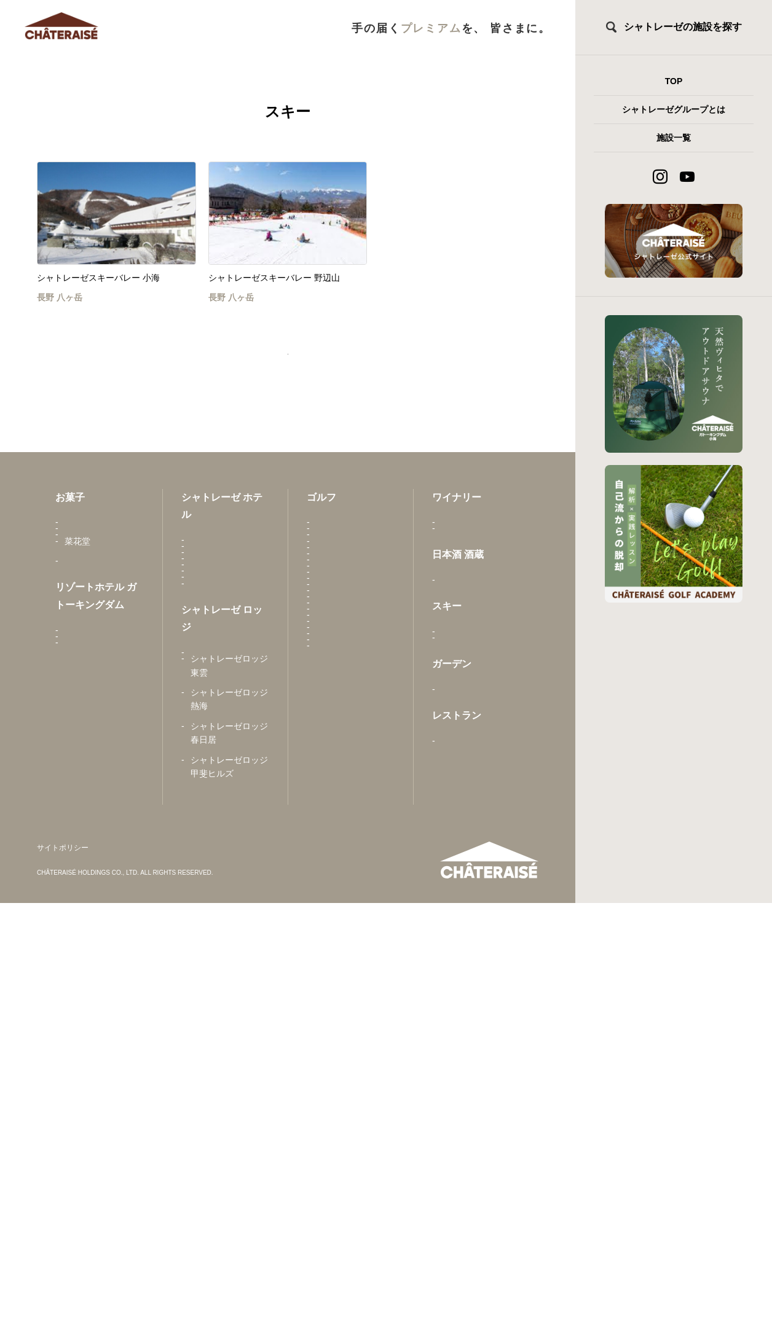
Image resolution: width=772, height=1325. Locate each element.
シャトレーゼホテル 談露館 (229, 742)
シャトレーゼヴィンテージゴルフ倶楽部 (354, 683)
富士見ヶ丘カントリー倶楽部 (354, 1034)
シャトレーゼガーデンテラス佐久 (480, 861)
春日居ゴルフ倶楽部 (354, 617)
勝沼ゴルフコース (350, 637)
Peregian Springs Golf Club (349, 1067)
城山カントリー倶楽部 (354, 933)
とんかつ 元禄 (468, 933)
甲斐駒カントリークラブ (354, 556)
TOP (674, 81)
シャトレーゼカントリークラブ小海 (354, 751)
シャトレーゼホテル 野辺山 (229, 776)
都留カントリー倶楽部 (354, 967)
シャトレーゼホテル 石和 (229, 608)
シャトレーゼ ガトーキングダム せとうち (100, 740)
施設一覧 (673, 138)
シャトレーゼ (90, 550)
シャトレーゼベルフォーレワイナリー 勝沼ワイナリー (480, 563)
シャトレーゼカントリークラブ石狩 (354, 717)
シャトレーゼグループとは (673, 109)
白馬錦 (454, 676)
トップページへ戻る (287, 367)
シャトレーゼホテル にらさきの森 (229, 709)
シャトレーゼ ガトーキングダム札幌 (100, 814)
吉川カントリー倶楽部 (354, 1135)
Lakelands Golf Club (354, 1195)
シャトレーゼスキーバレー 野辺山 (480, 782)
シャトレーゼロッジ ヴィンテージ (229, 906)
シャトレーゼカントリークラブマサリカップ (354, 859)
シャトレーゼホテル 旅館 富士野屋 (229, 810)
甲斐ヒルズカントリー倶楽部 (354, 590)
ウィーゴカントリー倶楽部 (354, 1169)
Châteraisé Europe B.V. (100, 636)
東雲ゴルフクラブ (350, 657)
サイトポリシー (63, 1270)
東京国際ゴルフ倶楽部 (354, 1000)
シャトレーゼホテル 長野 (229, 675)
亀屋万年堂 (86, 590)
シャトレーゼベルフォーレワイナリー (480, 604)
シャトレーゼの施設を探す (683, 26)
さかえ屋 (82, 570)
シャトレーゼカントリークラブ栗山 (354, 785)
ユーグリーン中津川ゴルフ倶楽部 (354, 1101)
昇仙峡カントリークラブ (354, 899)
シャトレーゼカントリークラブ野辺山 (354, 818)
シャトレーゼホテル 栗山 (229, 642)
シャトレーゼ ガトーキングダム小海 (100, 780)
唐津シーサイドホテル (229, 574)
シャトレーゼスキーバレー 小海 (480, 748)
